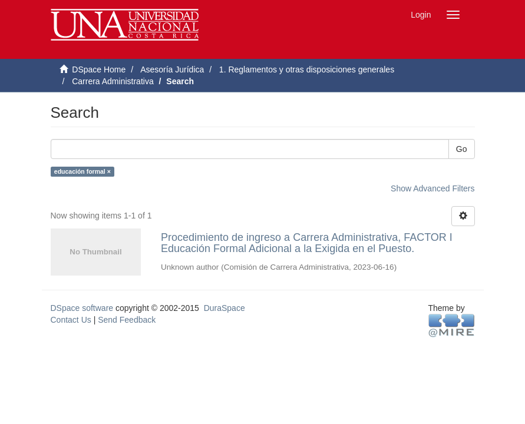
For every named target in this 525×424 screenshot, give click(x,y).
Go (461, 149)
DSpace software (82, 308)
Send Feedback (127, 319)
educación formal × (82, 171)
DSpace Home (99, 69)
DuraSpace (224, 308)
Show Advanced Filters (432, 188)
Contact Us (71, 319)
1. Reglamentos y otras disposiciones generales (306, 69)
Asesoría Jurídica (172, 69)
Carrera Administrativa (113, 81)
